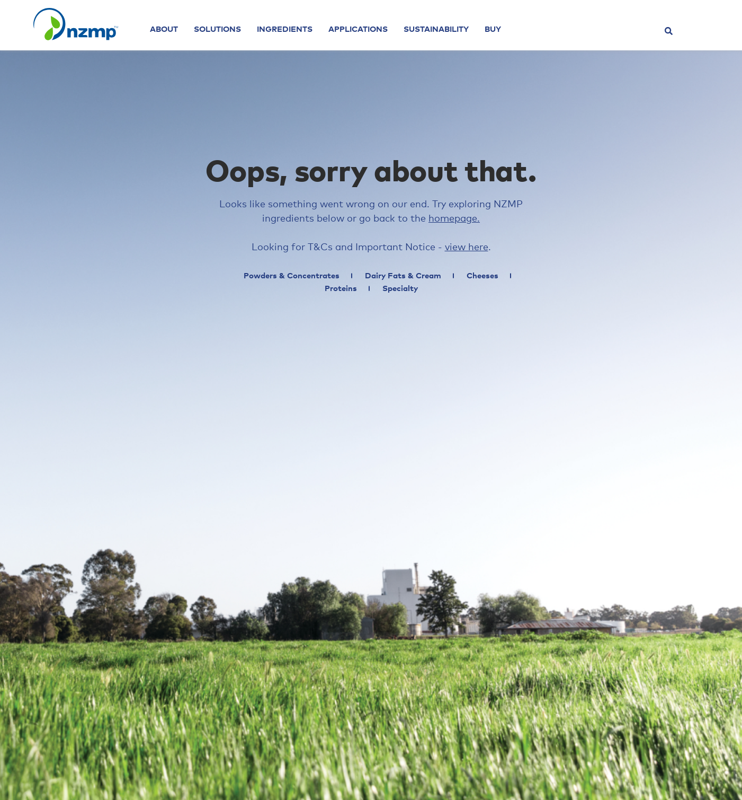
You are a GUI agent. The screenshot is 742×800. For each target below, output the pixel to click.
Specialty (400, 289)
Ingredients (284, 29)
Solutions (217, 29)
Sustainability (436, 29)
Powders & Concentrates (291, 276)
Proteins (341, 289)
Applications (358, 29)
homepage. (454, 219)
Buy (493, 29)
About (164, 29)
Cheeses (482, 276)
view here (466, 247)
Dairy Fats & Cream (403, 276)
